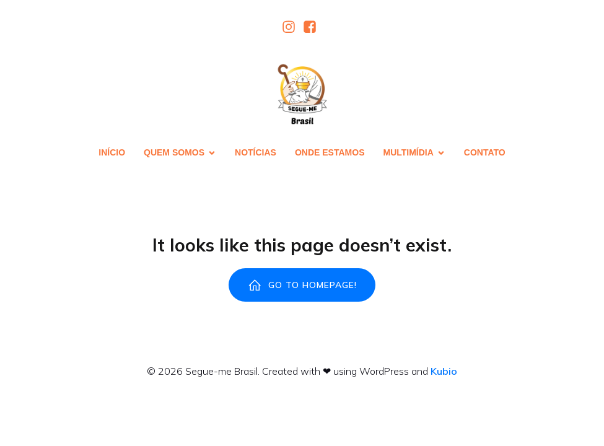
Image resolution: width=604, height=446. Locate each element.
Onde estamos (330, 152)
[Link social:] (291, 27)
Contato (485, 152)
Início (111, 152)
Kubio (444, 371)
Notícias (255, 152)
